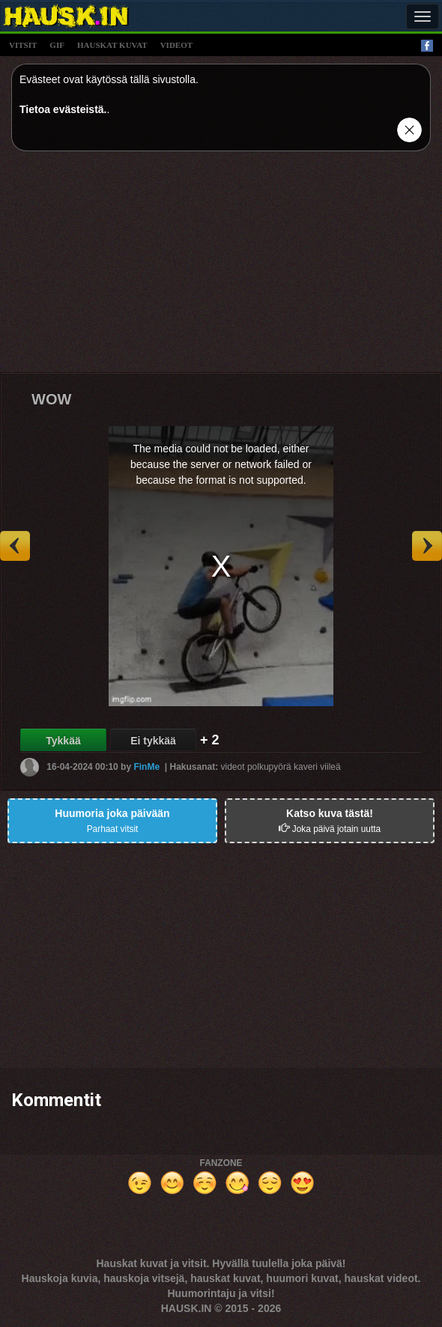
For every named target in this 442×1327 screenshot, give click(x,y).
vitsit (23, 44)
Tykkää (63, 741)
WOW (51, 399)
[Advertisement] (221, 267)
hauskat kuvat (112, 44)
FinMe (146, 767)
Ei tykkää (153, 741)
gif (56, 44)
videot (176, 44)
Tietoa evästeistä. (62, 109)
